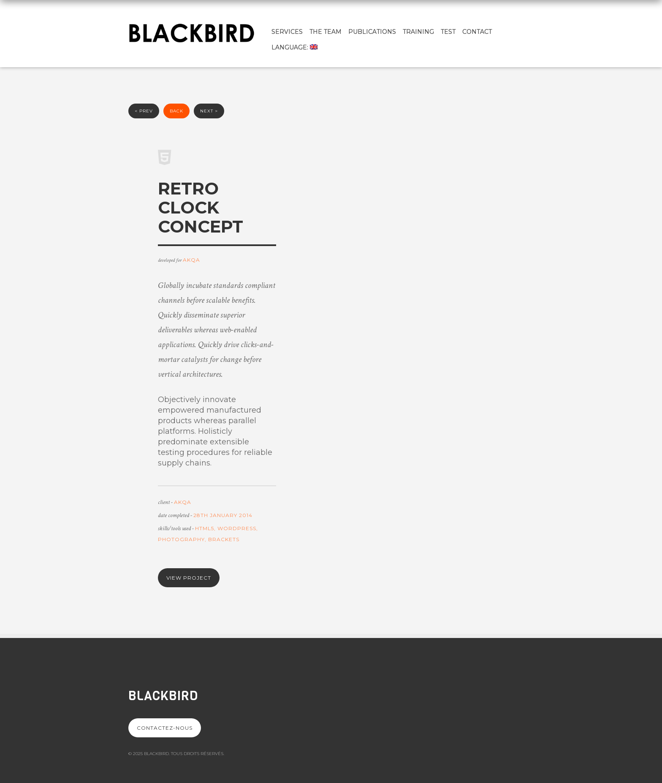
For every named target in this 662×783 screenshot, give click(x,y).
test (448, 32)
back (176, 111)
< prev (144, 111)
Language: (294, 47)
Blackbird (163, 695)
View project (188, 578)
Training (418, 32)
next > (209, 111)
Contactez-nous (165, 728)
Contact (477, 32)
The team (325, 32)
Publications (372, 32)
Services (287, 32)
